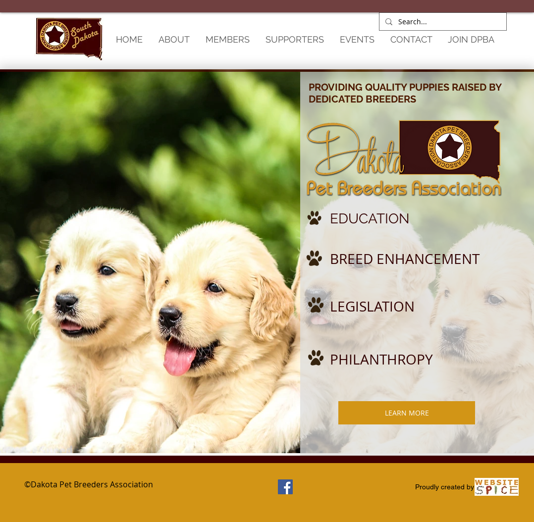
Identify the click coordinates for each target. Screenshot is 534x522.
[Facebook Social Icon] (285, 486)
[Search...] (441, 22)
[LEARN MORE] (406, 412)
